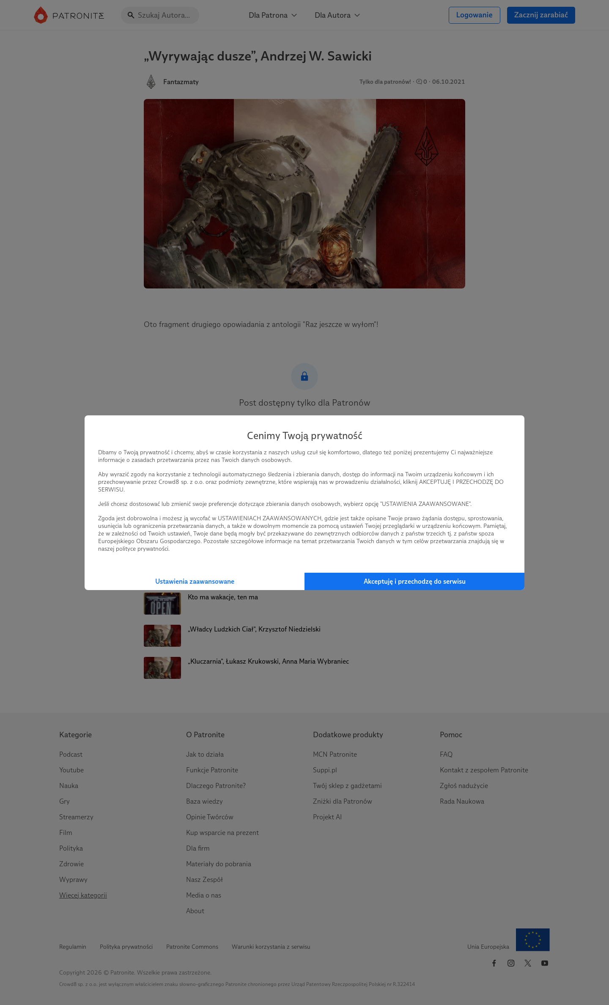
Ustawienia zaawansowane (194, 581)
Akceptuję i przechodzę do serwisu (415, 581)
